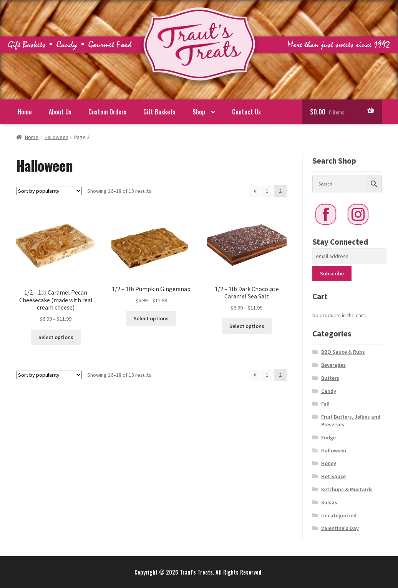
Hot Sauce (333, 476)
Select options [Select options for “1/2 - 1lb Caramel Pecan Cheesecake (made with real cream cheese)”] (55, 337)
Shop (198, 111)
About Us (60, 111)
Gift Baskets (159, 111)
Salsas (329, 502)
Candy (328, 391)
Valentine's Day (340, 528)
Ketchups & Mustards (347, 489)
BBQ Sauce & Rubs (343, 351)
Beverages (333, 364)
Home (25, 111)
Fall (325, 403)
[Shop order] (49, 191)
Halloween (56, 137)
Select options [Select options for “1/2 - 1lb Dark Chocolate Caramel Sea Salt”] (246, 326)
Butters (330, 377)
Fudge (328, 437)
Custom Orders (107, 111)
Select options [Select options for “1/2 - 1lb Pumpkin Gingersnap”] (151, 318)
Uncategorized (339, 515)
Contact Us (246, 111)
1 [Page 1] (267, 190)
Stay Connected (340, 242)
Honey (328, 463)
